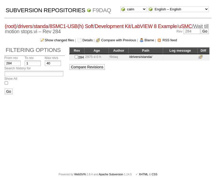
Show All (10, 79)
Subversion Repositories (45, 10)
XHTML (143, 174)
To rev (28, 58)
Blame (149, 40)
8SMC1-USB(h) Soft (72, 26)
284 (81, 57)
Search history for (17, 68)
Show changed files (59, 40)
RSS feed (170, 40)
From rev (11, 58)
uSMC (185, 26)
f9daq (102, 10)
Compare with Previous (118, 40)
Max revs (51, 58)
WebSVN (80, 174)
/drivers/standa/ (140, 57)
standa (40, 26)
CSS (154, 174)
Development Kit (113, 26)
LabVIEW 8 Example (154, 26)
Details (87, 40)
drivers (25, 26)
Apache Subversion (111, 174)
